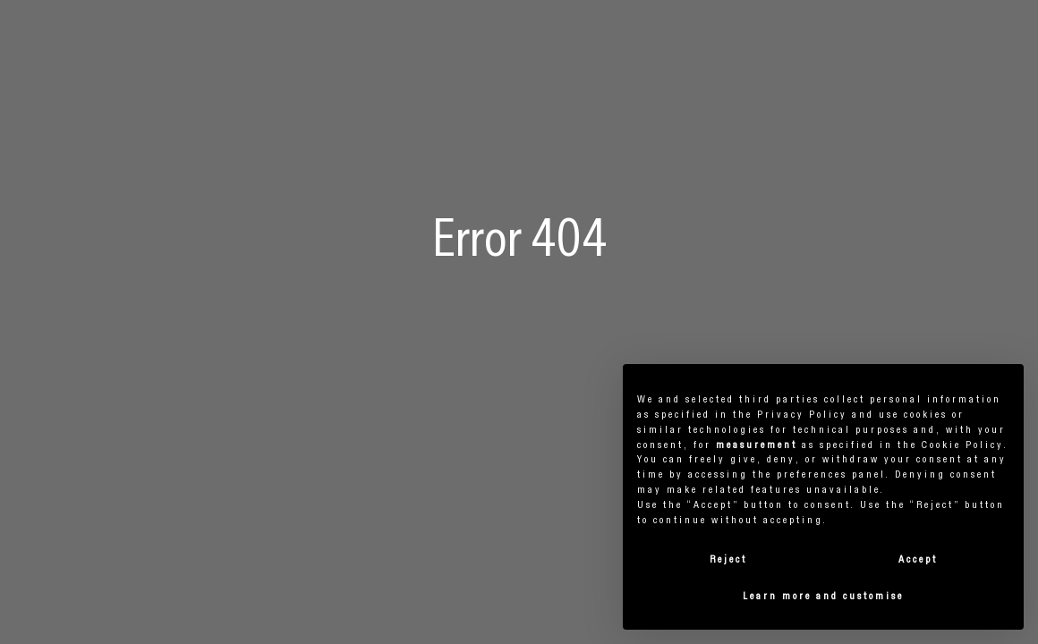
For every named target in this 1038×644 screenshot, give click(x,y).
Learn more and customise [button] (823, 596)
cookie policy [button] (963, 445)
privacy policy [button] (802, 415)
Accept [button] (918, 560)
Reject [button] (728, 560)
